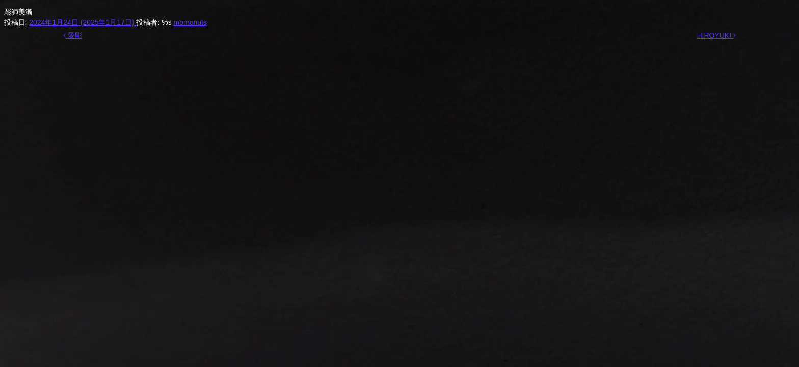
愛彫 (72, 35)
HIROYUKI (716, 35)
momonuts (190, 22)
